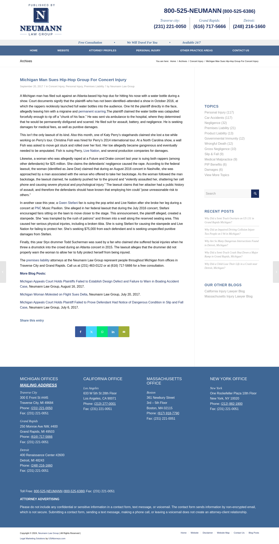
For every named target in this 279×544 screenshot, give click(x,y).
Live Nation (91, 150)
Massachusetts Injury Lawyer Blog (229, 296)
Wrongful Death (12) (219, 143)
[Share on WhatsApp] (102, 331)
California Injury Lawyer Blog (225, 291)
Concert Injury (56, 86)
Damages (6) (214, 169)
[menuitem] (33, 50)
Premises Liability (94, 86)
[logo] (41, 19)
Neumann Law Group (122, 86)
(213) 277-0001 (105, 403)
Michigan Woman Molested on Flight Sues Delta (53, 294)
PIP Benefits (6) (216, 164)
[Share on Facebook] (80, 331)
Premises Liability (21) (220, 128)
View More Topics (217, 175)
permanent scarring (92, 111)
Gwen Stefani (68, 202)
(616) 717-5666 (209, 26)
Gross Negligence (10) (220, 149)
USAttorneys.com (56, 538)
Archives (26, 61)
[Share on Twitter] (91, 331)
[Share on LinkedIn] (113, 331)
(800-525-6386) (239, 11)
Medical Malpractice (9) (221, 159)
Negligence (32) (216, 123)
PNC (38, 208)
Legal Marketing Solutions (32, 538)
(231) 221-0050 (170, 26)
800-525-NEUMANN (193, 10)
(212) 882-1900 (231, 403)
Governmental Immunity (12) (225, 138)
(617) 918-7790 (168, 413)
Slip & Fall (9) (214, 154)
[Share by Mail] (124, 331)
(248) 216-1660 (249, 26)
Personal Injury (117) (219, 112)
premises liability (37, 260)
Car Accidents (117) (218, 117)
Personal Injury (74, 86)
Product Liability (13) (219, 133)
